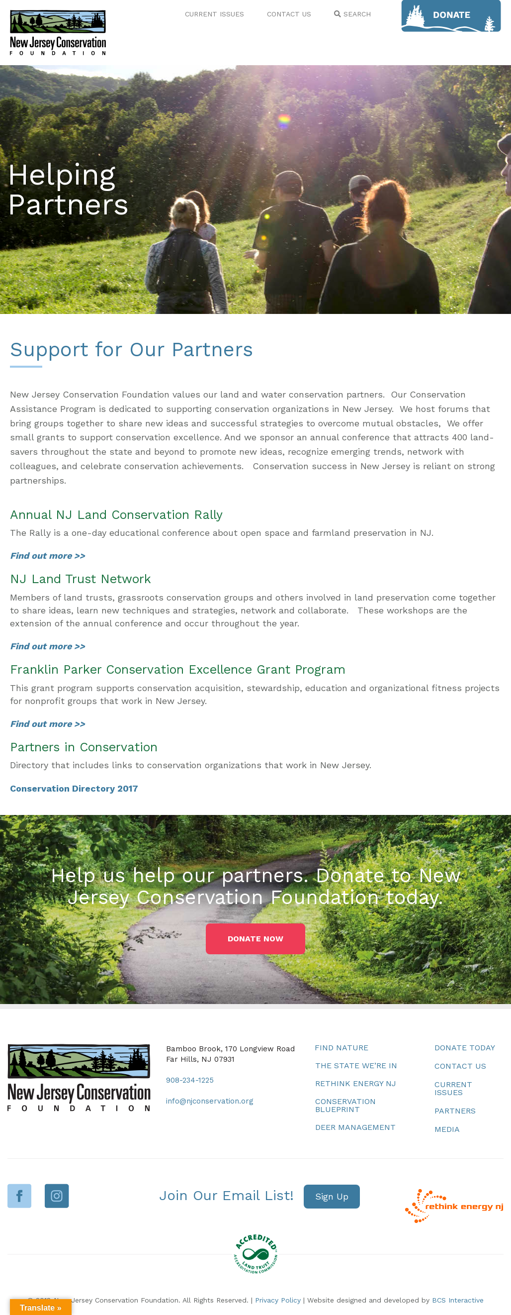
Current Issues (453, 1088)
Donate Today (464, 1047)
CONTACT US (289, 14)
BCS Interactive (458, 1300)
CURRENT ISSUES (214, 14)
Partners (455, 1110)
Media (447, 1129)
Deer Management (355, 1127)
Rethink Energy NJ (355, 1083)
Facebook (19, 1196)
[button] (255, 938)
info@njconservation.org (210, 1101)
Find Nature (341, 1047)
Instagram (57, 1196)
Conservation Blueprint (345, 1105)
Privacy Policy (278, 1300)
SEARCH (352, 14)
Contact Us (460, 1066)
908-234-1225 (190, 1080)
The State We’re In (356, 1065)
